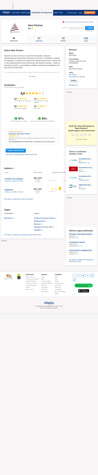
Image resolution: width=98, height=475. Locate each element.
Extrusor (37, 224)
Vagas (86, 39)
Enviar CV (73, 85)
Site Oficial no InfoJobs (77, 77)
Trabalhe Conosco (31, 281)
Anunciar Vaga (71, 12)
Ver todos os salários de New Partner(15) (18, 199)
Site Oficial (72, 74)
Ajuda (43, 277)
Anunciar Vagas (45, 281)
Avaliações (39, 39)
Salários (56, 12)
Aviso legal (44, 287)
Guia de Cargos (59, 283)
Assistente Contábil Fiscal (86, 168)
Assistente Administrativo (86, 176)
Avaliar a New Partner (16, 150)
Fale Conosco (30, 289)
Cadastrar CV (89, 12)
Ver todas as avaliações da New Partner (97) (21, 154)
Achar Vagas (16, 12)
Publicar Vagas (25, 12)
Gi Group (82, 189)
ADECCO (82, 171)
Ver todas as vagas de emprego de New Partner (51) (22, 235)
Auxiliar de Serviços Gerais (44, 218)
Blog (61, 12)
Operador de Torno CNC (43, 227)
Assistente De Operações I (86, 159)
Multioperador (39, 221)
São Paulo (8, 218)
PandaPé (44, 285)
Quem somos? (30, 277)
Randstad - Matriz (85, 163)
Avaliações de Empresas (41, 13)
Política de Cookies (31, 283)
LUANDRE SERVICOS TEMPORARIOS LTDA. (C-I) (85, 180)
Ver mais (32, 76)
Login (80, 12)
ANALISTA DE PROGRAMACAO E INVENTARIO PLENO (86, 185)
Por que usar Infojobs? (32, 279)
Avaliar (73, 80)
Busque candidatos (46, 283)
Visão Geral (14, 39)
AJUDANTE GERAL (77, 242)
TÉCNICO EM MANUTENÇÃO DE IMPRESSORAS (81, 234)
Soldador (37, 230)
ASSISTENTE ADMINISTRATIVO (81, 250)
